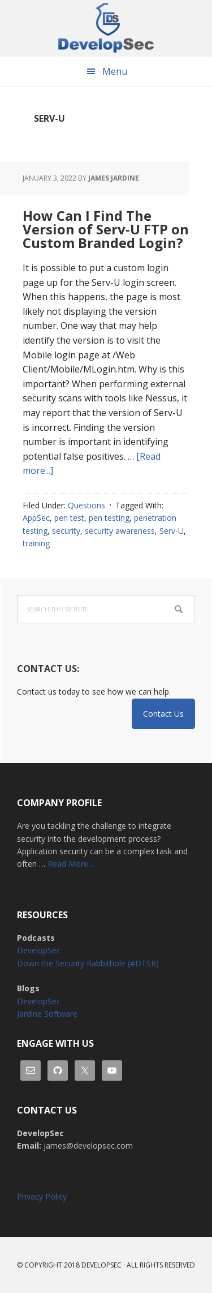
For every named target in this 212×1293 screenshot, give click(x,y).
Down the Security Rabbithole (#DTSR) (88, 963)
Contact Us (163, 713)
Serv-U (171, 530)
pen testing (109, 517)
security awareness (120, 530)
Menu (114, 71)
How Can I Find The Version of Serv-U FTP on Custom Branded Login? (106, 229)
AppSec (36, 517)
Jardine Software (47, 1013)
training (36, 543)
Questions (86, 505)
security (66, 530)
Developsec (101, 1265)
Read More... (70, 863)
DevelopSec (106, 28)
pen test (69, 517)
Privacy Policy (42, 1196)
